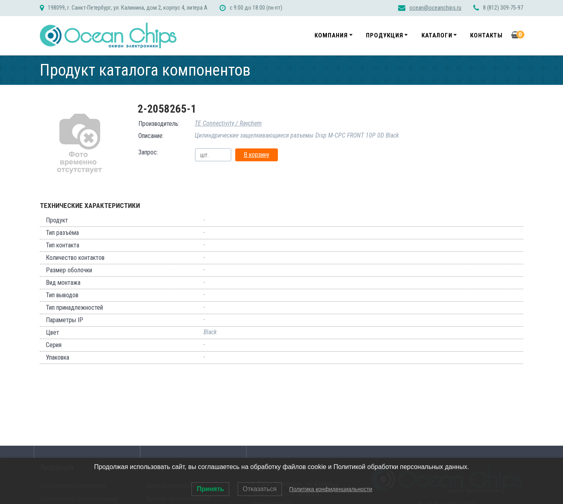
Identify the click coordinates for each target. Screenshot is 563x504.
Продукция (384, 35)
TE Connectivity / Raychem (228, 123)
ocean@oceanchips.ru (435, 7)
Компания (331, 35)
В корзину (256, 154)
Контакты (486, 35)
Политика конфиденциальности (330, 489)
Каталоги (436, 35)
